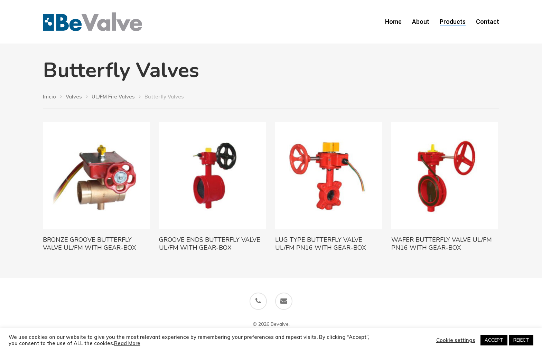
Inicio (49, 96)
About (420, 21)
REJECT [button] (521, 340)
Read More (127, 343)
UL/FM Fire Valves (113, 96)
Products (453, 21)
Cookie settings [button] (455, 340)
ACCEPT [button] (494, 340)
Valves (74, 96)
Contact (487, 21)
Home (393, 21)
